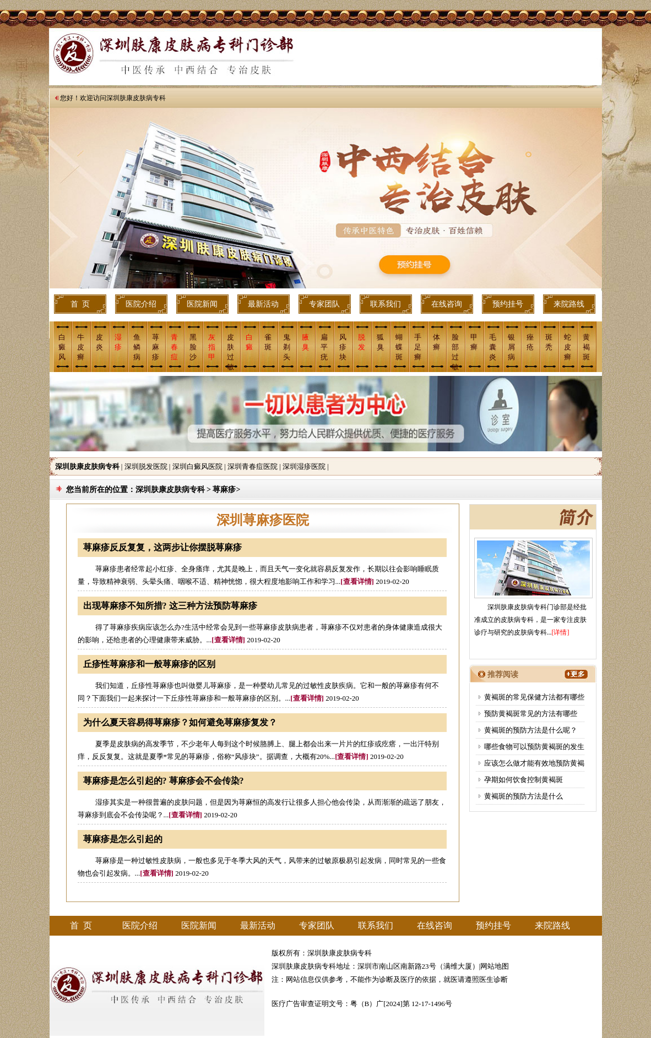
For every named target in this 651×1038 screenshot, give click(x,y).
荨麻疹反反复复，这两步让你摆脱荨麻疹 (162, 547)
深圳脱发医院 (145, 466)
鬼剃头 (286, 347)
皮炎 (99, 342)
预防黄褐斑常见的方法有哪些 (530, 713)
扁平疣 (324, 347)
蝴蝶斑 (399, 347)
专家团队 (324, 304)
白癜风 (62, 347)
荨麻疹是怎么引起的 (122, 839)
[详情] (560, 632)
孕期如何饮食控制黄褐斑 (523, 779)
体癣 (436, 342)
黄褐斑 (586, 347)
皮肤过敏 (230, 351)
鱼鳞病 (136, 347)
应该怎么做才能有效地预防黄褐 (534, 763)
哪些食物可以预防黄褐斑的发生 (534, 746)
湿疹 (118, 342)
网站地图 (494, 966)
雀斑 (268, 342)
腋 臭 (305, 342)
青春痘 (174, 347)
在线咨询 (446, 304)
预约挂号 (507, 304)
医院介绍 (141, 304)
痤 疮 (530, 342)
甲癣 (474, 342)
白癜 (249, 342)
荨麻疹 (155, 347)
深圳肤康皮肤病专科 (136, 98)
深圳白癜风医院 (197, 466)
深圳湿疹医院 (304, 466)
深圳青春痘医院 (252, 466)
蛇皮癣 (567, 347)
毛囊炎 (492, 347)
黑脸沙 (193, 347)
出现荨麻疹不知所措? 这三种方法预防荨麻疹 (170, 605)
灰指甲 (211, 347)
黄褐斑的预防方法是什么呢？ (530, 730)
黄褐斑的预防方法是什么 (523, 796)
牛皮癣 (80, 347)
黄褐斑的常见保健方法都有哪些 (534, 697)
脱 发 (361, 342)
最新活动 (263, 304)
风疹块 (342, 347)
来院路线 (569, 304)
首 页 (80, 304)
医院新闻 (202, 304)
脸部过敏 (455, 351)
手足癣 (417, 347)
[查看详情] (357, 581)
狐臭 (380, 342)
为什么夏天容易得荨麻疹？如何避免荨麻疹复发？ (180, 722)
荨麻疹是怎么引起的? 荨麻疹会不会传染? (163, 780)
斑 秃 (548, 342)
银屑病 (511, 347)
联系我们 (385, 304)
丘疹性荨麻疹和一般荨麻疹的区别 (149, 664)
